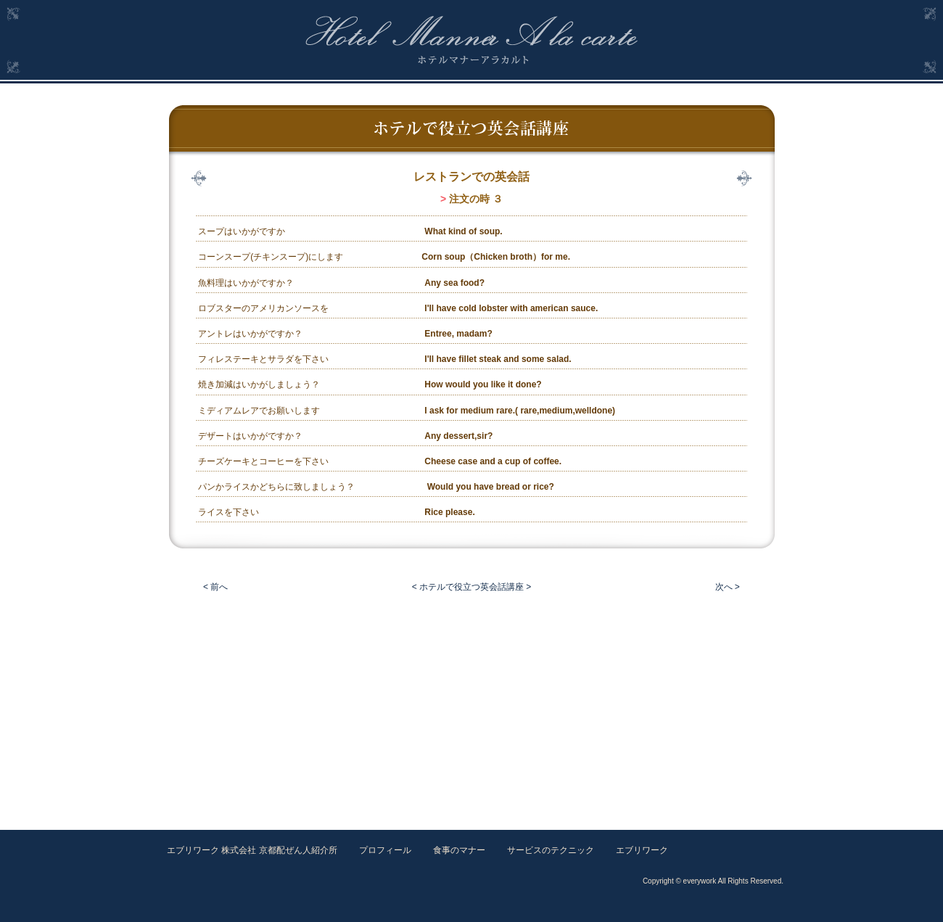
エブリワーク (642, 850)
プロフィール (385, 850)
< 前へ (215, 587)
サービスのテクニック (550, 850)
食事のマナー (459, 850)
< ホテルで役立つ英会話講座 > (472, 587)
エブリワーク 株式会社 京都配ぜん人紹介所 (252, 850)
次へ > (727, 587)
